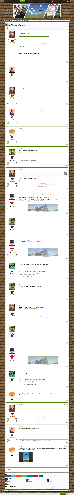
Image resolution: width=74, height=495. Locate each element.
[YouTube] (53, 4)
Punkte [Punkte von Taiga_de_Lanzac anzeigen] (8, 183)
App (44, 211)
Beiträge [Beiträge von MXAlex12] (8, 164)
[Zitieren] (67, 62)
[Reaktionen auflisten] (20, 82)
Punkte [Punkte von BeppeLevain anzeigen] (8, 275)
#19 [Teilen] (64, 426)
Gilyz (8, 480)
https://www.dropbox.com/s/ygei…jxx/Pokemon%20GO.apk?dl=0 (35, 241)
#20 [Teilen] (64, 446)
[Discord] (59, 4)
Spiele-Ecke (9, 481)
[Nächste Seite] (11, 28)
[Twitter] (51, 4)
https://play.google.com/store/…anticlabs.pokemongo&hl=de (34, 194)
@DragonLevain (21, 180)
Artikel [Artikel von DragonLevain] (8, 256)
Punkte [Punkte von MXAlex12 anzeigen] (8, 162)
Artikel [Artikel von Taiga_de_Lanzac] (8, 102)
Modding (41, 211)
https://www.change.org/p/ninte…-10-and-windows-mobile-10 (27, 308)
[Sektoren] (57, 4)
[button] (54, 1)
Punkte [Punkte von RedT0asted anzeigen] (8, 141)
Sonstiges (51, 481)
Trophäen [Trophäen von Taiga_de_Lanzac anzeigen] (8, 184)
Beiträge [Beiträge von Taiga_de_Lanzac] (8, 103)
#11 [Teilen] (64, 262)
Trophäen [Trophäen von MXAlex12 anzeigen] (8, 163)
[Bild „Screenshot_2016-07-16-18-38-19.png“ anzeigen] (26, 458)
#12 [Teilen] (64, 282)
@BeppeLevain (21, 305)
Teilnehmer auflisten (43, 43)
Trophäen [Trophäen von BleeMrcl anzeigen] (8, 122)
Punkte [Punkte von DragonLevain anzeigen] (8, 208)
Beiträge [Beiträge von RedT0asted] (8, 143)
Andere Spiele (30, 481)
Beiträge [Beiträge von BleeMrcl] (8, 81)
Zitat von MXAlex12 (23, 172)
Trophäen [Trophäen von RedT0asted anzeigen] (8, 142)
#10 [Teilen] (64, 238)
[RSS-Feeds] (49, 4)
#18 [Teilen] (64, 404)
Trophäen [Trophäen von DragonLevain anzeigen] (8, 209)
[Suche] (67, 1)
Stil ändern (68, 490)
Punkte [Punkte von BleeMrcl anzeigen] (8, 121)
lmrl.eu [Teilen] (67, 86)
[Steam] (55, 4)
